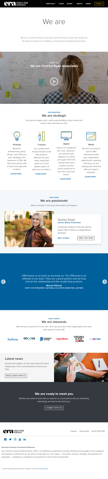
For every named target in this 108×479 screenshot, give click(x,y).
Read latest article (15, 376)
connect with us (54, 408)
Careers (73, 431)
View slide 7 (62, 306)
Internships (84, 431)
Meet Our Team (86, 238)
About (80, 4)
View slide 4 (54, 306)
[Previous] (3, 281)
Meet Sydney (64, 238)
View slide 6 (59, 306)
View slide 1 (46, 306)
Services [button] (50, 4)
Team (61, 4)
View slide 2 (48, 306)
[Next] (104, 281)
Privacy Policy (43, 469)
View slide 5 (56, 306)
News (88, 4)
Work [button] (69, 4)
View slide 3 (51, 306)
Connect (99, 3)
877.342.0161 (98, 431)
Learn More (15, 174)
